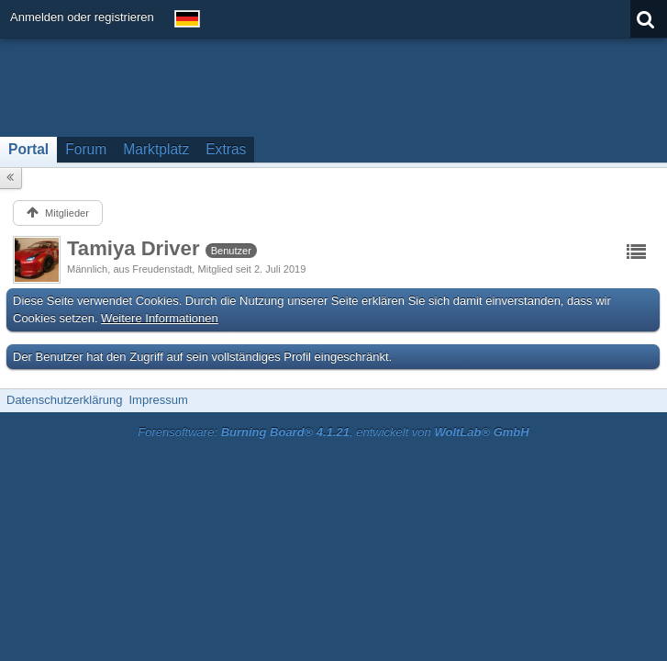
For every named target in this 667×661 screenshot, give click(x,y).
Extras (226, 149)
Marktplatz (156, 149)
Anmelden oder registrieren (82, 17)
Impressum (157, 400)
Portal (28, 149)
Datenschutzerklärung (64, 400)
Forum (85, 149)
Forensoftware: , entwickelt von (333, 432)
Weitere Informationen (159, 318)
